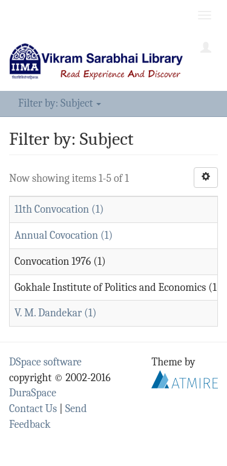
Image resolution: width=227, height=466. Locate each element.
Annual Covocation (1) (64, 235)
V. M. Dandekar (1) (55, 313)
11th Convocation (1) (59, 209)
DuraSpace (32, 393)
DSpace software (45, 362)
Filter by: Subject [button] (59, 103)
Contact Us (33, 408)
